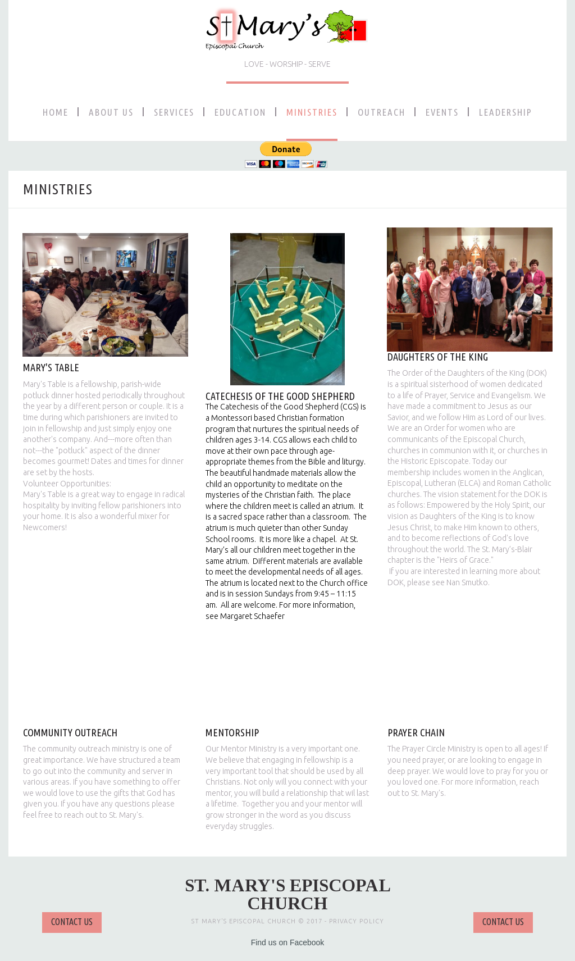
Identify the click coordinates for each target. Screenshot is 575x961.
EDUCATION (240, 112)
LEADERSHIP (505, 112)
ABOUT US (111, 112)
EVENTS (442, 112)
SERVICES (174, 112)
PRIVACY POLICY (356, 921)
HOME (56, 112)
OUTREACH (381, 112)
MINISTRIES (311, 112)
